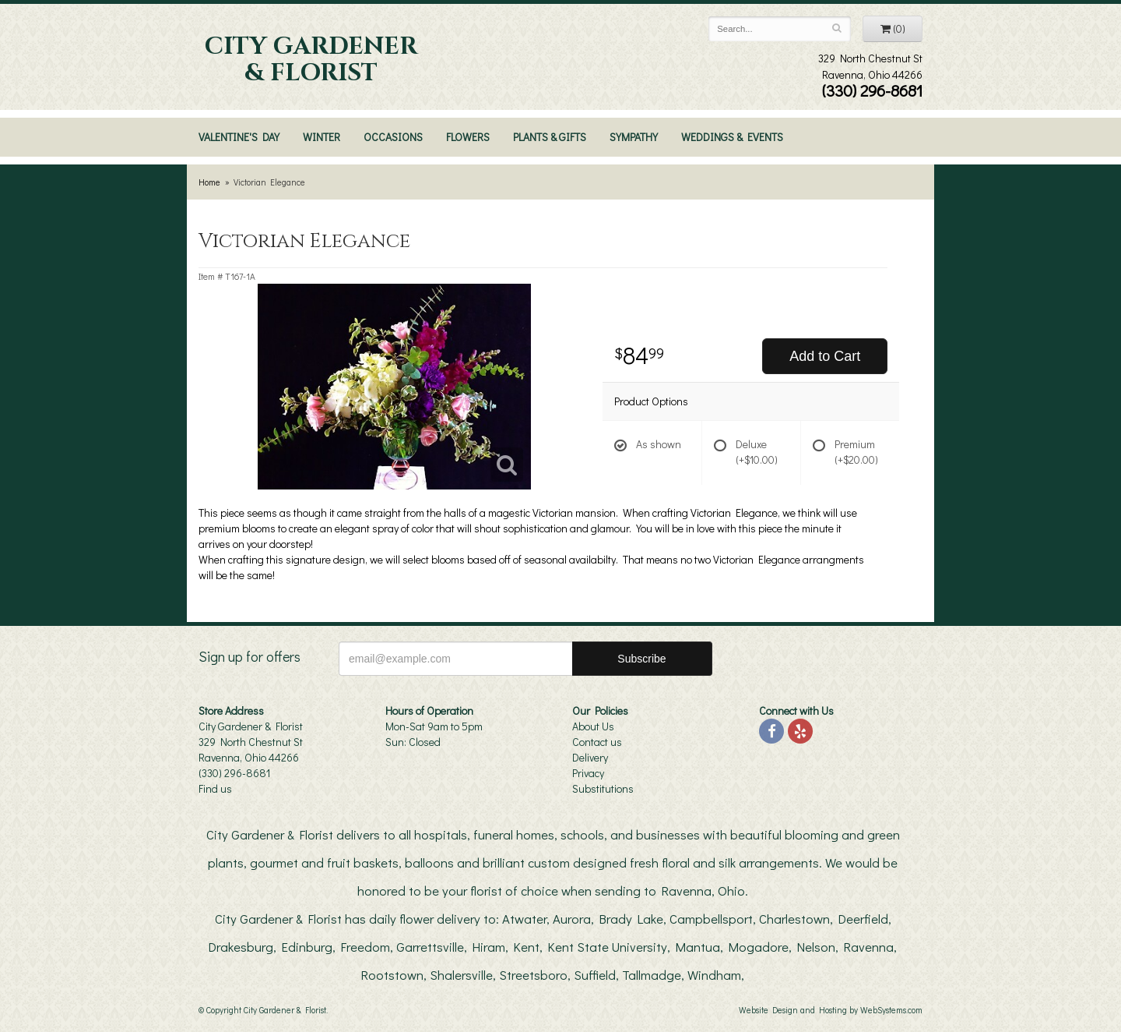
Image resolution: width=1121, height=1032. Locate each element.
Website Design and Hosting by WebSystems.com (830, 1010)
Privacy (588, 772)
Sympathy (634, 136)
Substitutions (603, 788)
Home (209, 182)
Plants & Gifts (549, 136)
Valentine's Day (239, 136)
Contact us (597, 741)
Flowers (468, 136)
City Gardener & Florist (311, 60)
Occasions (393, 136)
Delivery (590, 757)
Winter (321, 136)
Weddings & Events (732, 136)
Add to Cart (824, 356)
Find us (215, 788)
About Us (593, 726)
